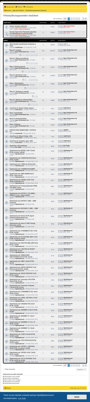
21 (29, 55)
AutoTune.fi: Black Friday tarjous (22, 108)
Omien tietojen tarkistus (18, 26)
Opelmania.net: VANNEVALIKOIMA (22, 169)
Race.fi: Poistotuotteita (18, 118)
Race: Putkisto (15, 124)
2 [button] (71, 19)
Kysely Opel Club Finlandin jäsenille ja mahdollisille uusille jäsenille (23, 33)
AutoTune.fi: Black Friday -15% (21, 136)
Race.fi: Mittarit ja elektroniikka (21, 100)
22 (31, 55)
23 (34, 55)
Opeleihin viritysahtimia (18, 146)
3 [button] (73, 19)
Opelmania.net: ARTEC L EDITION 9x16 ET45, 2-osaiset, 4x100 (22, 347)
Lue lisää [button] (22, 398)
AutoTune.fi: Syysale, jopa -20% (21, 141)
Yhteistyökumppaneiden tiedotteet (20, 15)
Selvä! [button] (76, 397)
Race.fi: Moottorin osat (18, 75)
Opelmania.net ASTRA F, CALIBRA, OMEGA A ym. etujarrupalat (22, 194)
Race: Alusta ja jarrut (17, 67)
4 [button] (76, 19)
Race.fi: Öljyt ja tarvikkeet (19, 58)
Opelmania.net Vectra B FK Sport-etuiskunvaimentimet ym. (22, 216)
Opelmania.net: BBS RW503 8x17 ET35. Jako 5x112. (22, 174)
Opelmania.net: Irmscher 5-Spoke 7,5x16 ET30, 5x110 (22, 286)
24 (36, 55)
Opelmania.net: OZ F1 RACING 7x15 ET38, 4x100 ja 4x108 (23, 359)
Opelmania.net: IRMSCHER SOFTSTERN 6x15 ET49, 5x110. (21, 256)
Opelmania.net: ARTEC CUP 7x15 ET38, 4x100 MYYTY (22, 180)
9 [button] (83, 19)
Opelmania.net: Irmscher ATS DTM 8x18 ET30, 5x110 (22, 280)
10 (36, 71)
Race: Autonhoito (16, 113)
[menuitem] (9, 6)
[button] (65, 18)
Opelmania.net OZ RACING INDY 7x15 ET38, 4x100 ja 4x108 (23, 237)
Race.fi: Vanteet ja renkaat (19, 91)
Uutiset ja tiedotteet (24, 29)
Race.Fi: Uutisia (15, 50)
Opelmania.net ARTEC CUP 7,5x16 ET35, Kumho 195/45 (22, 151)
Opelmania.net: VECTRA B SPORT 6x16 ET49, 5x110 (22, 250)
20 (27, 55)
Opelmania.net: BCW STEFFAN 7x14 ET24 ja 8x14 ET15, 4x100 (23, 268)
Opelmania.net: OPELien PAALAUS (22, 164)
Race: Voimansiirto (16, 83)
